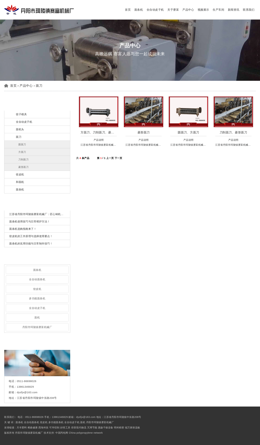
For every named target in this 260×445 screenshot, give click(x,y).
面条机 (138, 9)
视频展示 (203, 9)
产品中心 (188, 9)
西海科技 (43, 427)
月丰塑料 (22, 427)
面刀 (39, 85)
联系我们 (248, 9)
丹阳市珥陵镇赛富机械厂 (37, 327)
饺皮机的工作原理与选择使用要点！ (31, 236)
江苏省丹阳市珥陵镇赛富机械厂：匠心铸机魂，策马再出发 (44, 214)
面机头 (20, 129)
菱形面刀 (23, 167)
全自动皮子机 (155, 9)
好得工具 (65, 427)
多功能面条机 (37, 298)
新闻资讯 (233, 9)
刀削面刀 (23, 159)
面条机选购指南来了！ (22, 228)
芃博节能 (92, 427)
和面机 (20, 181)
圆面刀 (22, 144)
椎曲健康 (33, 427)
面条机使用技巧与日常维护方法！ (29, 221)
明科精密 (119, 427)
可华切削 (54, 427)
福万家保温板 (132, 427)
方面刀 (22, 152)
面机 (37, 317)
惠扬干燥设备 (105, 427)
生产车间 (218, 9)
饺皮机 (20, 174)
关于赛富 (173, 9)
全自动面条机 (37, 279)
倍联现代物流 (78, 427)
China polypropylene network (86, 432)
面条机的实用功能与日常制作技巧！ (31, 243)
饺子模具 (21, 114)
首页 (128, 9)
